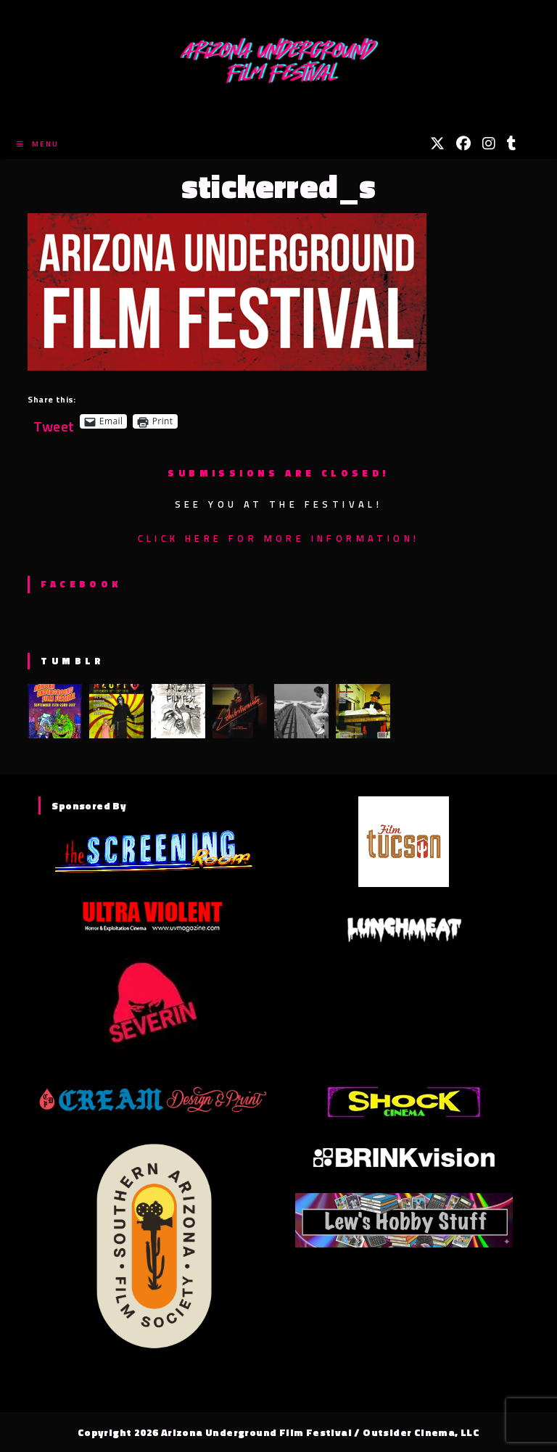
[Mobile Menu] (38, 144)
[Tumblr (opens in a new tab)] (511, 143)
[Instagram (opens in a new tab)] (488, 143)
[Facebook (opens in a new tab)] (463, 143)
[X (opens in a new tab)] (437, 143)
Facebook (81, 584)
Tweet (53, 421)
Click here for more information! (279, 538)
